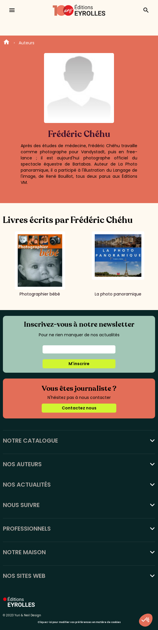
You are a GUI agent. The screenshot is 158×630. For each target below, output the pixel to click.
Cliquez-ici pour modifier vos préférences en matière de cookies (79, 622)
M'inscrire (79, 364)
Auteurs (26, 43)
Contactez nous (79, 408)
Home (6, 42)
